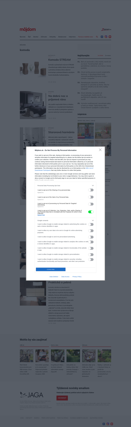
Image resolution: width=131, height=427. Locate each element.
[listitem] (65, 185)
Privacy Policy (77, 276)
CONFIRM (51, 269)
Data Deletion (54, 276)
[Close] (101, 150)
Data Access (65, 276)
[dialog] (65, 213)
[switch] (91, 190)
